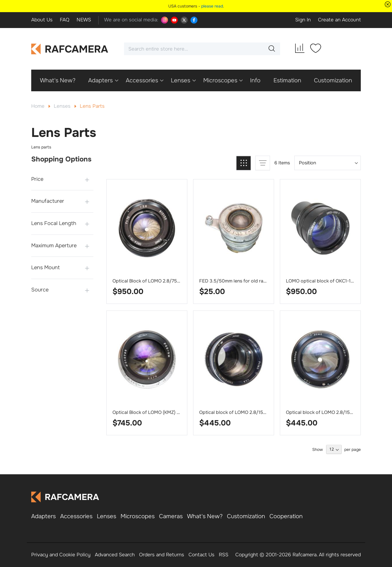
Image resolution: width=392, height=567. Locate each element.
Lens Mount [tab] (45, 267)
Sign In (303, 20)
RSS (223, 555)
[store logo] (69, 49)
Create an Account (339, 20)
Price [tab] (37, 179)
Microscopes (138, 516)
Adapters (43, 516)
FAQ (64, 20)
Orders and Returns (161, 555)
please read (212, 6)
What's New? (205, 516)
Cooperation (286, 516)
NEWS (84, 20)
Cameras (171, 516)
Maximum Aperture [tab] (54, 245)
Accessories (76, 516)
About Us (42, 20)
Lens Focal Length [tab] (53, 223)
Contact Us (201, 555)
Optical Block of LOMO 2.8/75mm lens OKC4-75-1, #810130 (176, 281)
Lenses (63, 106)
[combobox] (202, 48)
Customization (246, 516)
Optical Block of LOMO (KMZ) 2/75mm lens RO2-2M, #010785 (178, 412)
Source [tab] (40, 290)
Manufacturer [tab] (47, 201)
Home (38, 106)
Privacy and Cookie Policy (60, 555)
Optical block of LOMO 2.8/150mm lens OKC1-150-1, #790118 (264, 412)
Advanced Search (115, 555)
